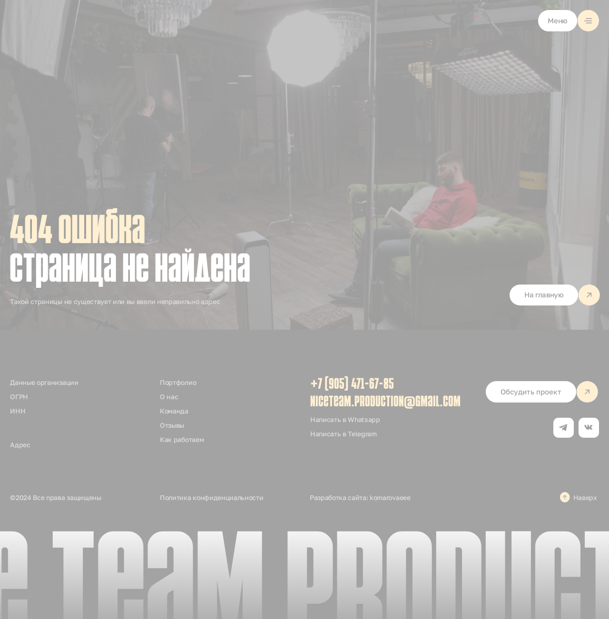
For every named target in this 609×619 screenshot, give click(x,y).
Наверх (585, 497)
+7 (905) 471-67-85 (352, 385)
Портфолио (178, 382)
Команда (174, 411)
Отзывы (172, 425)
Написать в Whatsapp (345, 419)
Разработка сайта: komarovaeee (360, 497)
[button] (568, 20)
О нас (169, 397)
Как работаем (182, 439)
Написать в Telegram (343, 434)
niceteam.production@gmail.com (385, 402)
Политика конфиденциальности (211, 497)
